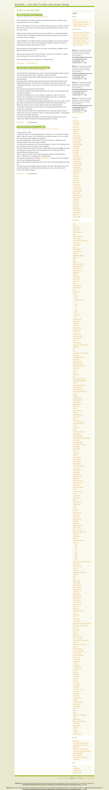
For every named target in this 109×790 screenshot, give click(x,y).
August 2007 (76, 172)
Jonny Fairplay (77, 470)
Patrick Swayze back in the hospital (33, 68)
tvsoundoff (76, 759)
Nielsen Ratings (77, 566)
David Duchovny (77, 361)
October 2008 (76, 142)
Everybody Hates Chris (79, 378)
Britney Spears (77, 287)
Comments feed (77, 770)
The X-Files (76, 683)
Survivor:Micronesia (78, 655)
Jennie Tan (76, 453)
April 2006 (76, 206)
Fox (76, 551)
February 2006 (77, 210)
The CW (75, 664)
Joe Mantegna (77, 463)
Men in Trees (76, 527)
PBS (74, 576)
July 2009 (75, 131)
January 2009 (76, 138)
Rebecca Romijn (77, 595)
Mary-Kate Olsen (77, 519)
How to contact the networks (80, 22)
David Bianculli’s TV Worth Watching (80, 746)
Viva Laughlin (76, 706)
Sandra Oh (76, 608)
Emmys (75, 372)
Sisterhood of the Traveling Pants (82, 623)
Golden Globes (77, 404)
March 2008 (76, 157)
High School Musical (78, 423)
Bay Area (75, 257)
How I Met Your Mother (79, 432)
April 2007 (76, 180)
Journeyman (76, 472)
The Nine (75, 672)
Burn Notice (76, 291)
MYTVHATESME (77, 755)
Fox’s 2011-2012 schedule (80, 35)
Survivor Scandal (77, 649)
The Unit (75, 678)
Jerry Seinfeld (76, 459)
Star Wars (75, 634)
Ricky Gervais (76, 600)
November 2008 (77, 140)
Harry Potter (76, 417)
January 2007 (76, 187)
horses (75, 425)
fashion (75, 382)
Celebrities (76, 325)
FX (75, 306)
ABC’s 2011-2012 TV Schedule (81, 32)
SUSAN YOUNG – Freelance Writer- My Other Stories (81, 25)
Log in (74, 766)
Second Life (76, 614)
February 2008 (77, 159)
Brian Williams (77, 285)
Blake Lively (76, 279)
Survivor (75, 646)
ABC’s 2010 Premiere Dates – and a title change (81, 44)
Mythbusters (76, 536)
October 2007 (76, 167)
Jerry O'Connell (77, 457)
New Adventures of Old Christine (81, 561)
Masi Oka (75, 521)
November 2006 (77, 191)
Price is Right (76, 583)
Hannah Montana (77, 414)
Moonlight (75, 534)
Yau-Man (75, 727)
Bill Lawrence (76, 277)
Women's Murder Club (79, 721)
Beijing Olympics (77, 266)
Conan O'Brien (77, 338)
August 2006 (76, 197)
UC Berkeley (76, 693)
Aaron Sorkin (76, 228)
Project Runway (77, 587)
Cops (74, 340)
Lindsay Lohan (77, 504)
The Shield (76, 676)
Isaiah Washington (78, 436)
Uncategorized (44, 17)
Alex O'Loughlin (77, 232)
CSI (74, 348)
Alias (74, 234)
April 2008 (76, 155)
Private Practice (77, 585)
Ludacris (75, 508)
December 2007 (77, 163)
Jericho (75, 455)
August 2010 (76, 123)
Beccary (77, 778)
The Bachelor (76, 661)
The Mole (75, 670)
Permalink (21, 63)
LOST (74, 506)
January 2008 (76, 161)
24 (73, 223)
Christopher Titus (77, 336)
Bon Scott (75, 281)
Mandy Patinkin (77, 512)
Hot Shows (76, 427)
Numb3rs (75, 568)
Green (74, 408)
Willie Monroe (76, 719)
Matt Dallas (76, 523)
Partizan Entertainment (79, 572)
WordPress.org (77, 772)
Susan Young (76, 657)
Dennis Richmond (78, 363)
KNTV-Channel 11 (78, 480)
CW (74, 351)
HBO (76, 313)
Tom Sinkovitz (76, 685)
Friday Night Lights (78, 389)
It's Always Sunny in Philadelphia (81, 438)
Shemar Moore (77, 621)
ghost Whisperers (77, 400)
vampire (75, 700)
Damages (75, 355)
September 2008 (77, 144)
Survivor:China (77, 653)
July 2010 (75, 125)
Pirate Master (76, 580)
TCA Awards (76, 659)
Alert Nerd (76, 741)
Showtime (77, 315)
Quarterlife (76, 591)
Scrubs (75, 612)
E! (75, 302)
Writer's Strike (76, 725)
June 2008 (76, 150)
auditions (75, 253)
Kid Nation (76, 478)
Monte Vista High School (79, 532)
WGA (74, 717)
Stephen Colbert (77, 636)
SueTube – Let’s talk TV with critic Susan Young (42, 4)
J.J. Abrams (76, 440)
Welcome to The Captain (79, 715)
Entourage (76, 374)
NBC (76, 553)
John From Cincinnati (78, 466)
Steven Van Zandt (78, 638)
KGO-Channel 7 (77, 476)
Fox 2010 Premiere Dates (80, 41)
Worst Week (76, 723)
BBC (74, 259)
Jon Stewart (76, 468)
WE (76, 317)
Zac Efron (75, 732)
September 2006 (77, 195)
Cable (74, 293)
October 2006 (76, 193)
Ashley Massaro (77, 251)
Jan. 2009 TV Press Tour (52, 129)
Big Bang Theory (77, 270)
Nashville (75, 538)
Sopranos (75, 627)
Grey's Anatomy (77, 410)
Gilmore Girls (76, 402)
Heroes (75, 419)
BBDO (75, 262)
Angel (74, 247)
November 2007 (77, 165)
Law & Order (76, 495)
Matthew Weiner (77, 525)
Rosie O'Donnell (77, 602)
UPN (76, 557)
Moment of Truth (77, 529)
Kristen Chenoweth (78, 487)
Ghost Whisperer (77, 397)
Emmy (75, 370)
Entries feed (76, 768)
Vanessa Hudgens (78, 702)
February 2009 (77, 136)
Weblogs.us (84, 778)
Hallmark (75, 412)
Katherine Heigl (77, 474)
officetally (75, 570)
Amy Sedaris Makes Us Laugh (31, 127)
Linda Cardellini (77, 502)
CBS (76, 546)
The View (75, 680)
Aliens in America (77, 236)
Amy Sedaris (42, 129)
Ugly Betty (76, 695)
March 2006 (76, 208)
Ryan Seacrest (77, 604)
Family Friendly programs (80, 380)
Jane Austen (76, 446)
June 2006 (76, 202)
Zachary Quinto (77, 734)
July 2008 (75, 148)
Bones (75, 283)
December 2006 (77, 189)
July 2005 (75, 214)
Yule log (75, 729)
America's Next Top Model (80, 240)
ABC (76, 544)
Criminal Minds (77, 342)
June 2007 (76, 176)
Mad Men (75, 510)
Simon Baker (78, 668)
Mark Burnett (76, 514)
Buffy (74, 289)
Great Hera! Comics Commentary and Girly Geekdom (82, 752)
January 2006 (76, 212)
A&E (76, 296)
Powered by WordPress (63, 778)
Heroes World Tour (78, 421)
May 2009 (75, 133)
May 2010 (75, 127)
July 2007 (75, 174)
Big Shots (75, 274)
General (75, 395)
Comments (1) (33, 63)
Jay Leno (75, 451)
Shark (74, 617)
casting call (76, 323)
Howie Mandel (77, 434)
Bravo (76, 298)
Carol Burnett (76, 321)
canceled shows (77, 319)
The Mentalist (76, 666)
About (74, 20)
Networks (75, 542)
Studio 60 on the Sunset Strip (81, 640)
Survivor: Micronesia (78, 651)
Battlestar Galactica (78, 255)
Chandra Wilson (77, 328)
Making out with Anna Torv (29, 15)
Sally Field (76, 606)
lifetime (75, 500)
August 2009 (76, 129)
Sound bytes (76, 629)
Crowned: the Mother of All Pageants (80, 345)
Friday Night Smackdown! (80, 391)
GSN (76, 311)
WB (76, 559)
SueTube (75, 642)
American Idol (76, 242)
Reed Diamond (77, 598)
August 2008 (76, 146)
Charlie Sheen (77, 330)
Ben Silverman (77, 268)
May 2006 (75, 204)
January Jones (77, 448)
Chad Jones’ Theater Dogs (80, 743)
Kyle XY (75, 493)
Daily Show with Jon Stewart (80, 353)
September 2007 (77, 170)
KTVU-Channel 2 (77, 491)
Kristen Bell (76, 485)
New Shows (76, 563)
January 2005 (76, 216)
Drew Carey (76, 368)
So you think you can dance (80, 625)
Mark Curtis (76, 517)
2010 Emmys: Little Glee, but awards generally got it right (80, 38)
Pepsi (74, 578)
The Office (76, 674)
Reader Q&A (76, 593)
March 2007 (76, 182)
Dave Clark (76, 359)
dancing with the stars (79, 357)
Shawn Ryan (76, 619)
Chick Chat (76, 332)
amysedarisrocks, (46, 158)
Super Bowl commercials (79, 644)
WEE (74, 710)
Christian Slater (77, 334)
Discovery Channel (80, 300)
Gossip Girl (76, 406)
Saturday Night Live (78, 610)
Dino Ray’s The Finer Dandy (80, 749)
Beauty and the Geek (78, 264)
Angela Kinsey (77, 249)
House (75, 429)
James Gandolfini (77, 442)
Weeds (75, 712)
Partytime (75, 574)
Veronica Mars (77, 704)
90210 (74, 225)
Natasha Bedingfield (78, 540)
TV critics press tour (78, 689)
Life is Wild (76, 497)
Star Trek (75, 632)
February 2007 (77, 184)
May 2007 (75, 178)
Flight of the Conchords (79, 385)
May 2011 (75, 121)
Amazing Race (77, 238)
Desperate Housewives (79, 366)
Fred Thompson (77, 387)
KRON (75, 489)
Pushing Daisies (77, 589)
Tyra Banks (76, 691)
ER (74, 376)
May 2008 (75, 153)
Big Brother (76, 272)
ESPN (76, 304)
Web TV (75, 708)
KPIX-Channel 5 (77, 483)
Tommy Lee (76, 687)
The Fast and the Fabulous (80, 757)
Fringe (75, 393)
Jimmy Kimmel (77, 461)
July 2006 (75, 199)
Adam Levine (76, 230)
